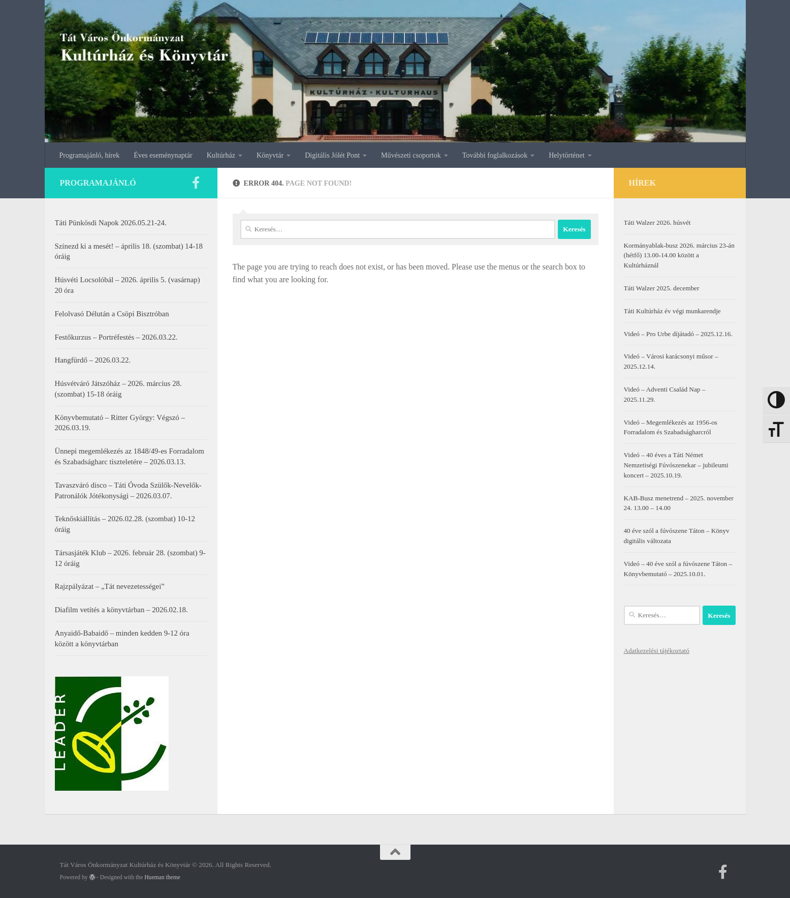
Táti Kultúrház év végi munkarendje (672, 311)
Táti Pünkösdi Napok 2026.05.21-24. (111, 223)
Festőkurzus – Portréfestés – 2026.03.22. (116, 337)
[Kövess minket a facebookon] (196, 182)
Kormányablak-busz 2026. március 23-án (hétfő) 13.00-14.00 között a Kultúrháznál (679, 256)
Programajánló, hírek (89, 155)
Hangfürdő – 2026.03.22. (93, 360)
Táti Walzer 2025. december (662, 288)
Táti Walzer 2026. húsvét (657, 222)
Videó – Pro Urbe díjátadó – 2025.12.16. (678, 334)
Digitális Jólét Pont (332, 155)
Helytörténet (566, 155)
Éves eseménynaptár (163, 155)
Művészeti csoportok (411, 155)
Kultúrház (221, 155)
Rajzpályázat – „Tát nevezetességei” (110, 586)
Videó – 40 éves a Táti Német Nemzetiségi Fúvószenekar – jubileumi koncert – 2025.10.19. (676, 465)
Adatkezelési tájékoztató (656, 650)
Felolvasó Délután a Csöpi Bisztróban (112, 314)
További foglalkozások (494, 155)
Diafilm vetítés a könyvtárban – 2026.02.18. (121, 610)
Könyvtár (270, 155)
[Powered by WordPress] (92, 877)
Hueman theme (162, 877)
